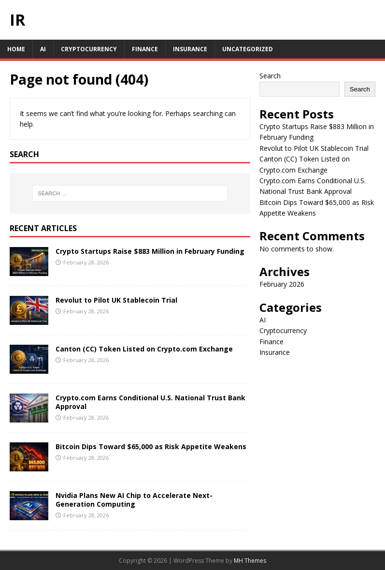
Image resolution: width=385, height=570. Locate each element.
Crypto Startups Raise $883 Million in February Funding (150, 251)
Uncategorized (247, 49)
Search (270, 75)
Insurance (190, 49)
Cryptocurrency (89, 49)
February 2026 (281, 284)
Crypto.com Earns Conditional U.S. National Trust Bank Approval (150, 402)
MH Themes (250, 560)
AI (43, 49)
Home (16, 49)
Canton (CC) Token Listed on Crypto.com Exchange (144, 348)
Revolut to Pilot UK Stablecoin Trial (116, 300)
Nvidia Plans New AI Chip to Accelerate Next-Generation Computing (134, 500)
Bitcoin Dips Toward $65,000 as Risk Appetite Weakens (151, 446)
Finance (145, 49)
